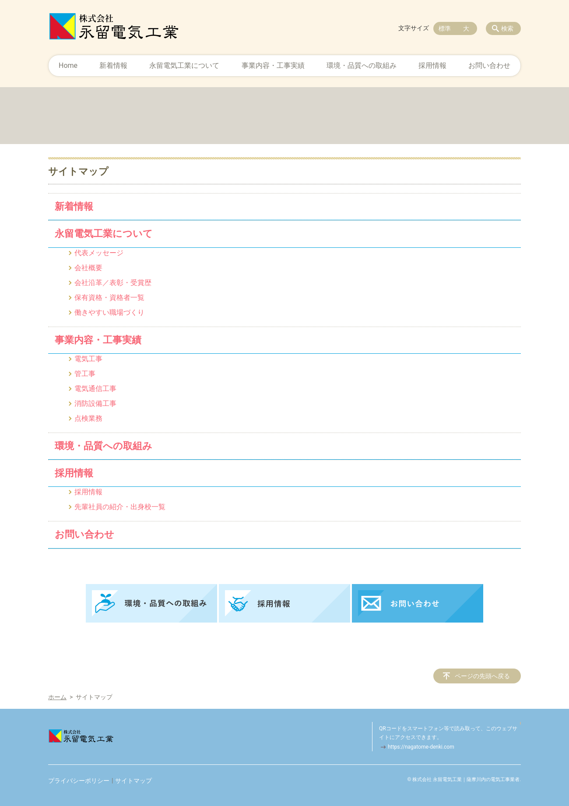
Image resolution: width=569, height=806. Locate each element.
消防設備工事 (95, 403)
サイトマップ (133, 780)
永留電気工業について (184, 65)
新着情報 (113, 65)
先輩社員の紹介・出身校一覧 (119, 507)
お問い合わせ (489, 65)
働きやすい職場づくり (109, 312)
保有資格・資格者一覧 (109, 297)
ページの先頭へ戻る (482, 675)
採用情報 (432, 65)
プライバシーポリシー (78, 780)
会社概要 (88, 268)
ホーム (57, 696)
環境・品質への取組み (362, 65)
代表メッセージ (98, 253)
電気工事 (88, 359)
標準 (445, 28)
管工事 (84, 374)
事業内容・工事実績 (273, 65)
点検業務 (88, 418)
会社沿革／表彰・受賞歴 (112, 282)
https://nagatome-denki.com (421, 747)
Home (68, 65)
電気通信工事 (95, 388)
